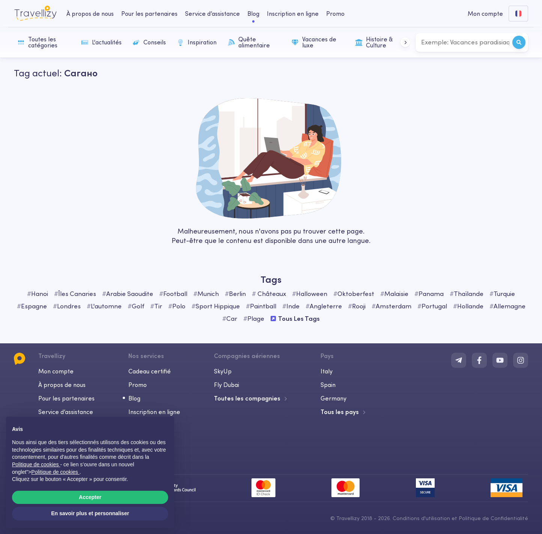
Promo (335, 14)
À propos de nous (62, 385)
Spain (328, 385)
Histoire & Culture (374, 42)
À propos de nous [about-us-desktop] (90, 14)
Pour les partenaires (66, 398)
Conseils (149, 42)
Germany (333, 398)
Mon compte (56, 371)
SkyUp (223, 371)
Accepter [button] (90, 497)
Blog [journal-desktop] (253, 14)
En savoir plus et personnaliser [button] (90, 513)
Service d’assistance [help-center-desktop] (212, 14)
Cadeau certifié (149, 371)
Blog (134, 398)
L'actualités (101, 42)
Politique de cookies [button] (36, 464)
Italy (327, 371)
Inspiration (197, 42)
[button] (405, 42)
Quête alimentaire (249, 42)
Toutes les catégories (37, 42)
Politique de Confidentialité (493, 518)
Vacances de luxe (314, 42)
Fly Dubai (226, 385)
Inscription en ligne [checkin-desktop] (293, 14)
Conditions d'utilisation (422, 518)
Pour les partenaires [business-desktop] (149, 14)
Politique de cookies (55, 472)
